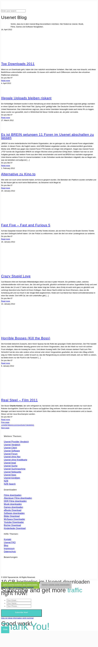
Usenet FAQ (10, 542)
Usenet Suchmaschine (14, 469)
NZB (6, 481)
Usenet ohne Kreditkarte (15, 460)
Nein (56, 585)
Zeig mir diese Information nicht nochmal (17, 587)
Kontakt (7, 539)
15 (21, 425)
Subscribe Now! (21, 612)
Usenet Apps (10, 475)
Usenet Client (10, 448)
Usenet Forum (11, 454)
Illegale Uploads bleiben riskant (26, 98)
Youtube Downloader (14, 522)
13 (17, 425)
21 (33, 425)
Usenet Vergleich (12, 445)
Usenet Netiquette (12, 472)
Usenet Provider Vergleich (16, 442)
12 (15, 425)
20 (31, 425)
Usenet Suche (10, 466)
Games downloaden (13, 507)
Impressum (9, 548)
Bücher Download (12, 525)
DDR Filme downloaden (15, 501)
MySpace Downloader (14, 519)
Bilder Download (12, 516)
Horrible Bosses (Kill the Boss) (25, 338)
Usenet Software (12, 451)
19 (29, 425)
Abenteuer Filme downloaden (18, 498)
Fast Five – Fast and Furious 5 (25, 225)
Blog (6, 545)
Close (5, 629)
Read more (5, 80)
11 (13, 425)
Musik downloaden (13, 504)
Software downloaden (14, 513)
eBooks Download (12, 510)
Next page (5, 428)
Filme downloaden (12, 495)
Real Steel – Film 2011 (19, 400)
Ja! (20, 585)
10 (11, 425)
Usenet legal (10, 463)
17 (25, 425)
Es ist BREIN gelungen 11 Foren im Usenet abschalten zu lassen (47, 136)
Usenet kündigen (12, 478)
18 (27, 425)
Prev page (5, 422)
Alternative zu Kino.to (18, 174)
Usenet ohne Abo (12, 457)
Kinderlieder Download (15, 528)
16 (23, 425)
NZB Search (10, 484)
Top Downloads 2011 (18, 64)
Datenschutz (10, 551)
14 (19, 425)
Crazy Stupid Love (16, 276)
